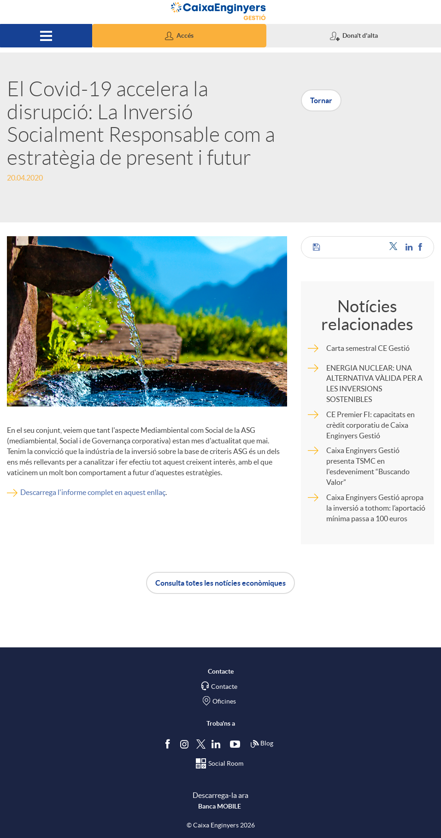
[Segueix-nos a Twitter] (201, 743)
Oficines (224, 701)
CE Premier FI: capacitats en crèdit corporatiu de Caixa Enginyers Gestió (370, 425)
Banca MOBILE (219, 806)
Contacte (224, 686)
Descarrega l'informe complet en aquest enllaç (92, 492)
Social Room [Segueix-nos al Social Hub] (225, 763)
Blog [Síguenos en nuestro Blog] (261, 744)
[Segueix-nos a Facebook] (169, 743)
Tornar (321, 100)
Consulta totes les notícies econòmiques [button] (220, 583)
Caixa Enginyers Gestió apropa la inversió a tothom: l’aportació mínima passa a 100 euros (375, 508)
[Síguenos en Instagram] (185, 743)
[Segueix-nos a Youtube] (237, 743)
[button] (179, 35)
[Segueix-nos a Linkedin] (218, 743)
